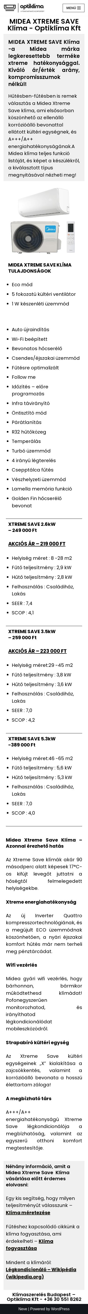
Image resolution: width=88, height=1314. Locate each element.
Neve (22, 1309)
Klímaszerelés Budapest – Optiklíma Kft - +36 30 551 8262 (44, 1297)
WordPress (60, 1309)
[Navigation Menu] (73, 8)
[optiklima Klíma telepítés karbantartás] (24, 7)
